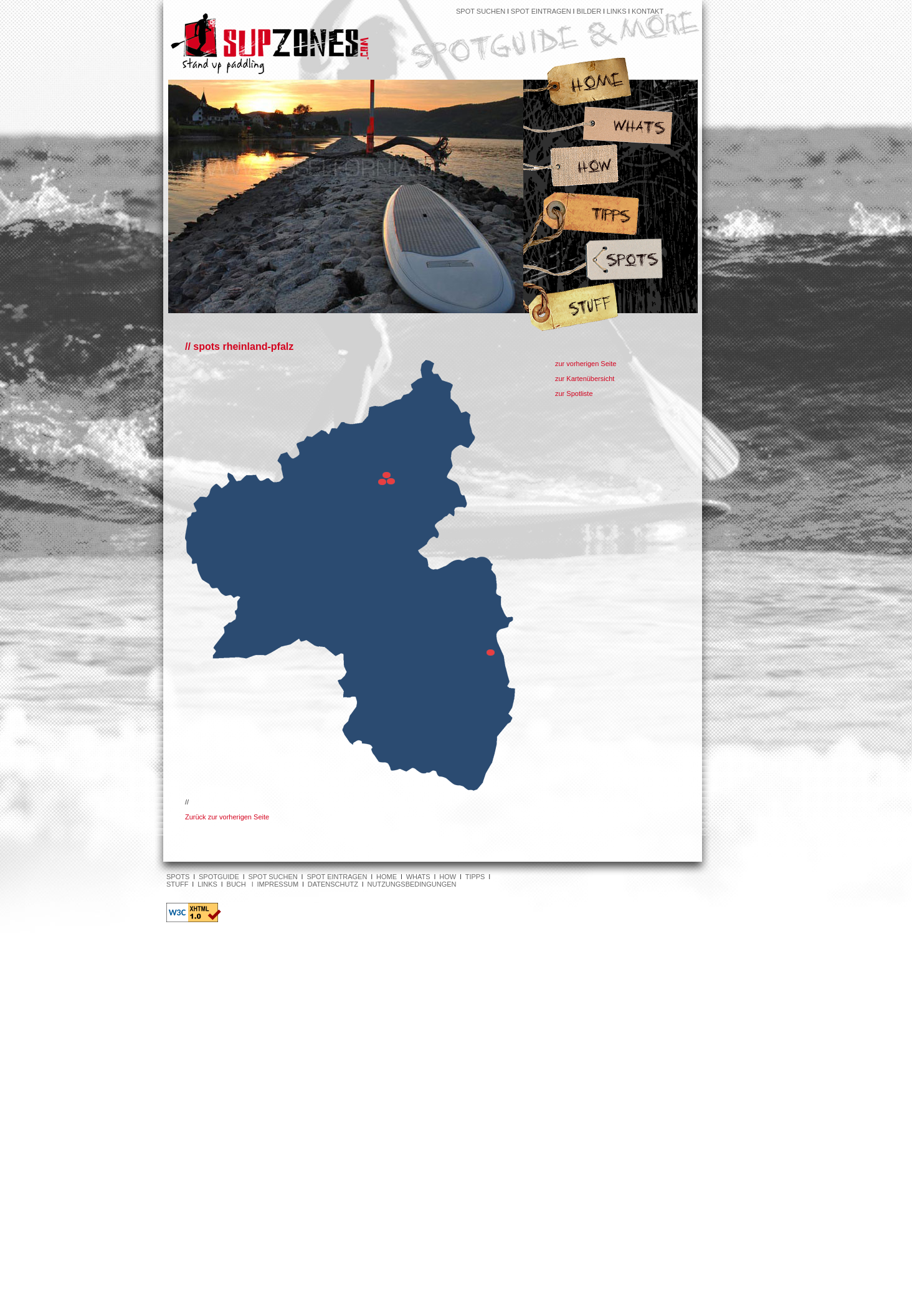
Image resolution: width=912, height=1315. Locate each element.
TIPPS (475, 876)
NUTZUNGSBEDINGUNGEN (412, 884)
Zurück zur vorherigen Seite (227, 817)
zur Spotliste (574, 393)
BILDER (588, 11)
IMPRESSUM (278, 884)
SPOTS (177, 876)
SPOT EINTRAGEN (541, 11)
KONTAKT (647, 11)
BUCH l (242, 884)
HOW (447, 876)
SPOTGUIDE (219, 876)
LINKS (618, 11)
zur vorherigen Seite (585, 363)
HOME (386, 876)
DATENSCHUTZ (333, 884)
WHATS (418, 876)
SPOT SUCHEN (480, 11)
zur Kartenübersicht (584, 378)
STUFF (177, 884)
